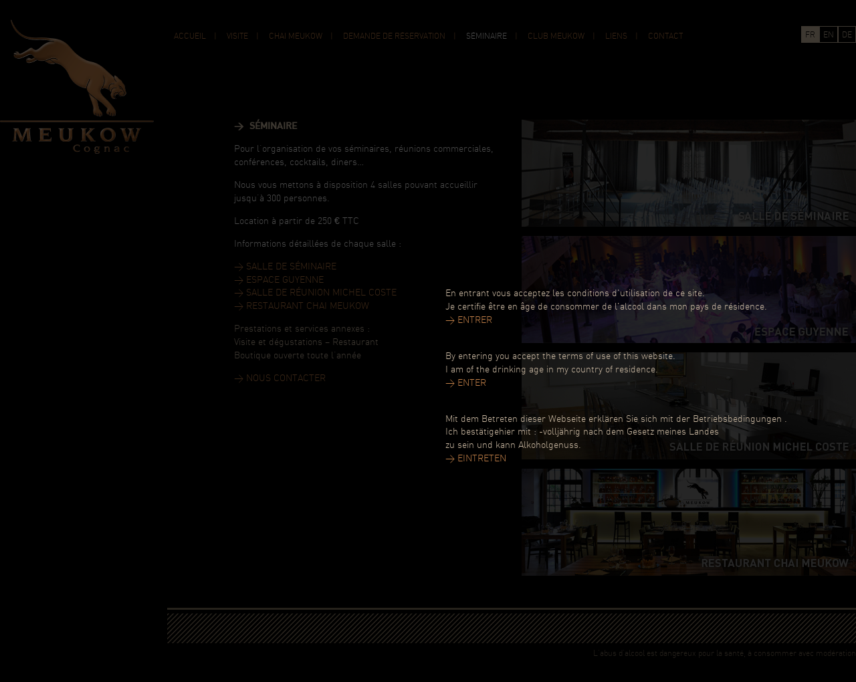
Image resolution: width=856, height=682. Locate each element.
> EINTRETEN (475, 459)
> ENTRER (468, 321)
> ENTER (465, 383)
